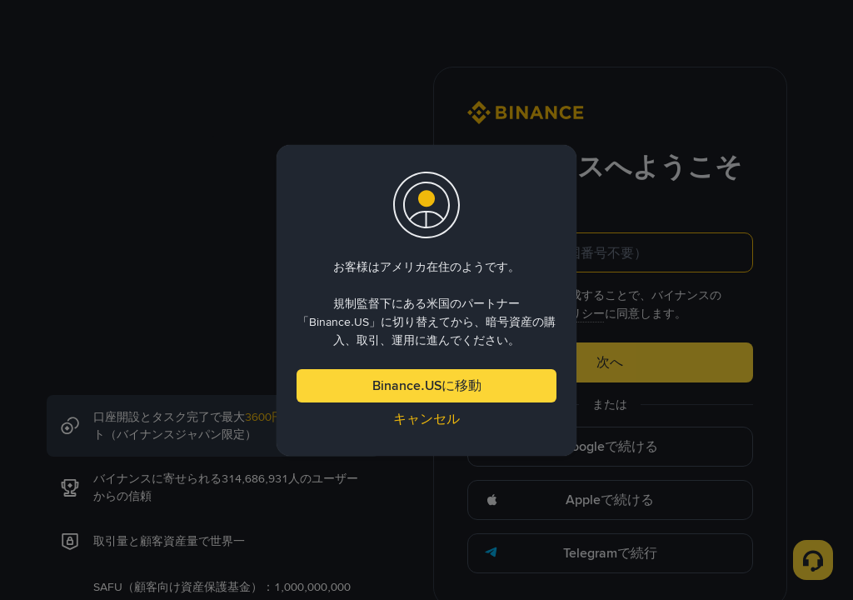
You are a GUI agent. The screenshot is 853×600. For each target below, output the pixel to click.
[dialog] (426, 300)
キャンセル (426, 419)
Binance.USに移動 (426, 385)
